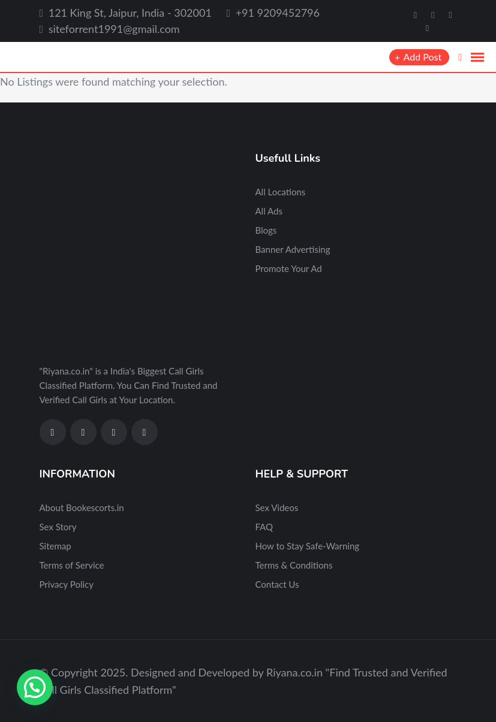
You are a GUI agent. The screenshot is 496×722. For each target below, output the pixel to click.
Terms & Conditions (294, 565)
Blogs (266, 230)
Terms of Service (72, 565)
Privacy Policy (67, 584)
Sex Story (58, 526)
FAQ (264, 526)
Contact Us (277, 584)
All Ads (268, 211)
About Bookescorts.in (82, 507)
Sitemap (55, 545)
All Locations (280, 191)
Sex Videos (277, 507)
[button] (35, 687)
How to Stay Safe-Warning (307, 545)
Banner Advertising (292, 249)
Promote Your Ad (288, 268)
